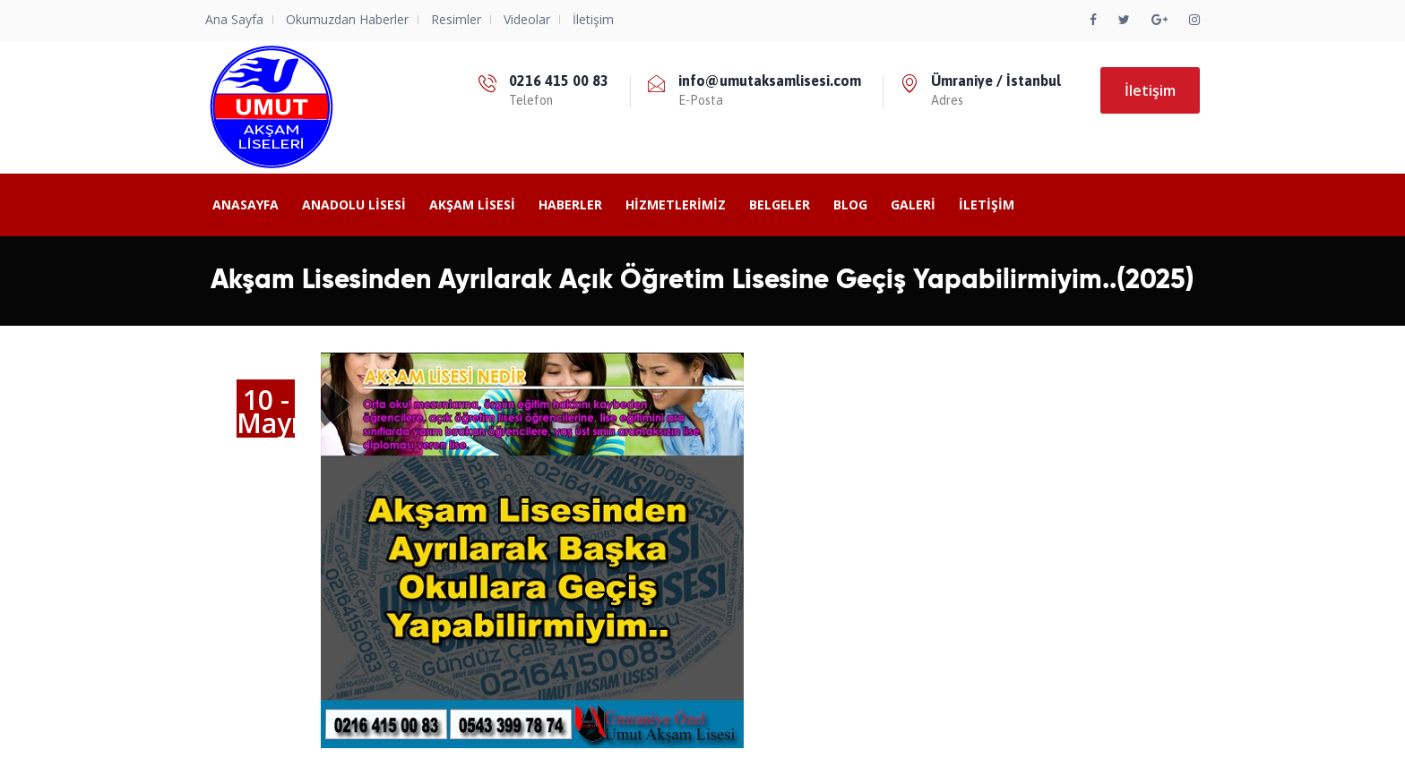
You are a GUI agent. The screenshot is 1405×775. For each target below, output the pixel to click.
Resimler (456, 19)
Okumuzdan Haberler (347, 19)
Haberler (570, 204)
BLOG (850, 204)
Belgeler (779, 204)
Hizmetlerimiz (675, 204)
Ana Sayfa (234, 19)
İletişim (593, 19)
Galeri (913, 204)
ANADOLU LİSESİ (354, 204)
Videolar (527, 19)
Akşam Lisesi (472, 204)
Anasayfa (245, 204)
